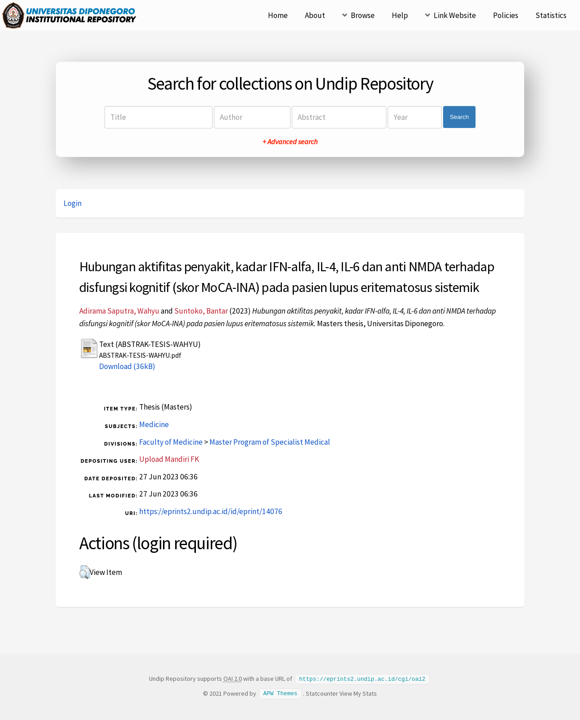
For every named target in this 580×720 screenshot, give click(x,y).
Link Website (455, 15)
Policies (505, 15)
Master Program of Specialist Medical (269, 442)
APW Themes (280, 693)
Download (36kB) (127, 366)
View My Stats (358, 693)
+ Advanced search (290, 141)
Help (400, 15)
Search (459, 117)
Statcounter (322, 693)
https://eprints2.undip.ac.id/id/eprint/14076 (210, 511)
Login (72, 203)
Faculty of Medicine (171, 442)
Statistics (550, 15)
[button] (84, 572)
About (315, 15)
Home (278, 15)
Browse (363, 15)
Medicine (154, 424)
